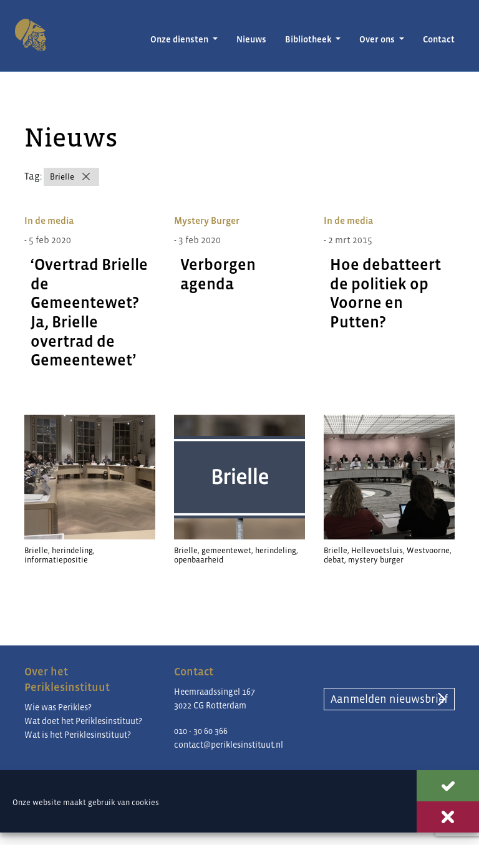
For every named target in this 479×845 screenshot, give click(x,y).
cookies (145, 802)
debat (334, 559)
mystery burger (376, 559)
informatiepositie (56, 559)
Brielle (62, 176)
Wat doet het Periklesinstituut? (83, 721)
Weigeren (448, 817)
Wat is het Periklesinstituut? (77, 735)
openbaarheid (198, 559)
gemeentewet (226, 550)
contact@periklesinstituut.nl (228, 745)
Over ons (378, 39)
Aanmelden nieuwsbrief (389, 699)
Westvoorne (428, 550)
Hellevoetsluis (377, 550)
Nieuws (251, 39)
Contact (439, 39)
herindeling (72, 550)
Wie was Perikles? (58, 707)
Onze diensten (180, 39)
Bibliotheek (309, 39)
